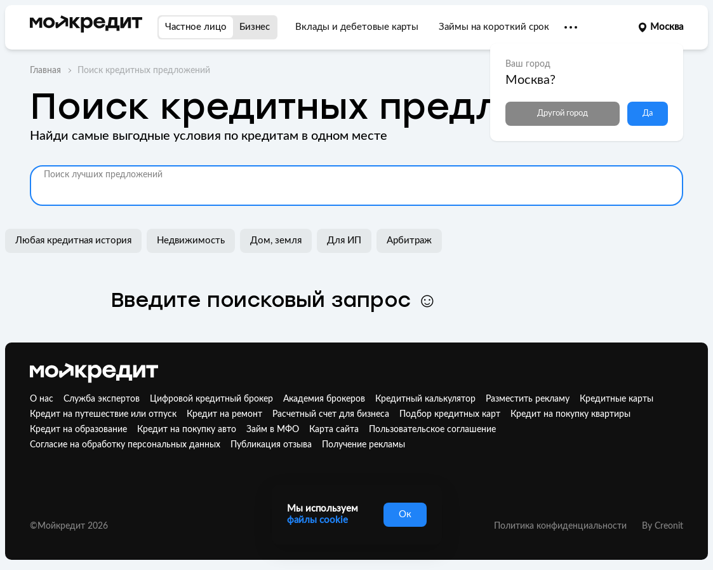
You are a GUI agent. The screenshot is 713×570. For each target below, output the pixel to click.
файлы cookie (317, 520)
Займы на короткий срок (494, 27)
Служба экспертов (101, 399)
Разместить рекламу (528, 399)
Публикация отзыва (271, 444)
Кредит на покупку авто (186, 429)
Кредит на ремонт (224, 414)
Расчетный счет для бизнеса (330, 414)
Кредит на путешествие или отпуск (103, 414)
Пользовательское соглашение (432, 429)
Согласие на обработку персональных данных (125, 444)
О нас (41, 399)
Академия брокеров (324, 399)
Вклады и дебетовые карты (356, 27)
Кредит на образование (78, 429)
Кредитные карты (616, 399)
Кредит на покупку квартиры (570, 414)
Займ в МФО (272, 429)
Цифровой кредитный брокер (211, 399)
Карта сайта (334, 429)
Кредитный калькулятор (425, 399)
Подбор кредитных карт (449, 414)
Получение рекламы (363, 444)
